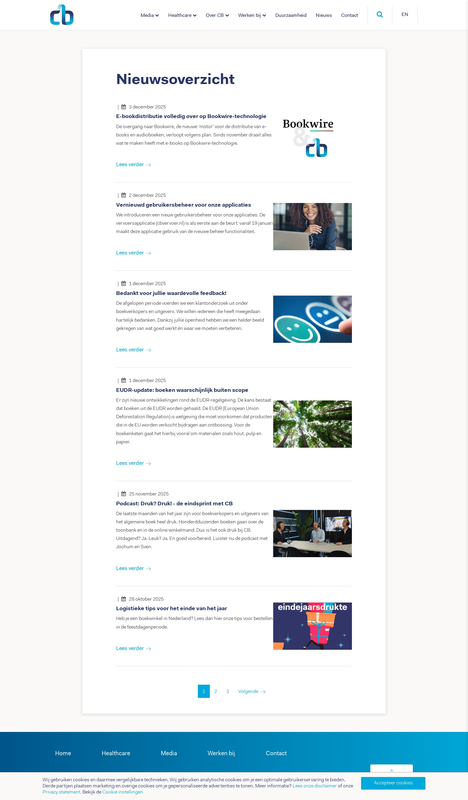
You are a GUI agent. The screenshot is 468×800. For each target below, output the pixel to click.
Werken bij (249, 15)
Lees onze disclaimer (314, 786)
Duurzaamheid (291, 15)
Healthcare (179, 15)
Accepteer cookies (393, 783)
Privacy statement (61, 792)
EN (405, 14)
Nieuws (324, 15)
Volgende (248, 691)
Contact (349, 15)
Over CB (215, 15)
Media (147, 15)
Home (63, 754)
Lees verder (130, 165)
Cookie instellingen (122, 792)
